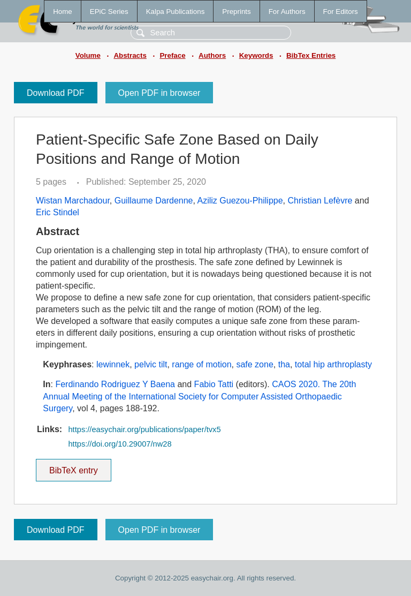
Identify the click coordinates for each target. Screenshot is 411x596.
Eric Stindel (57, 212)
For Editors (340, 11)
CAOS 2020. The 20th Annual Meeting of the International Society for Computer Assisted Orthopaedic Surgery (199, 396)
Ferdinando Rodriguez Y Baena (115, 384)
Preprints (236, 11)
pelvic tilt (150, 364)
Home (62, 11)
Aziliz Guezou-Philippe (240, 200)
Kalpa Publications (175, 11)
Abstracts (129, 55)
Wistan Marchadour (73, 200)
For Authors (287, 11)
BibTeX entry (73, 467)
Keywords (256, 55)
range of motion (201, 364)
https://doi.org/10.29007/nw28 (119, 444)
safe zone (254, 364)
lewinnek (113, 364)
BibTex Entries (311, 55)
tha (284, 364)
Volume (88, 55)
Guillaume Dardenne (154, 200)
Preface (172, 55)
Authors (212, 55)
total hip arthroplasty (333, 364)
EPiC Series (109, 11)
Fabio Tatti (214, 384)
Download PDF (56, 92)
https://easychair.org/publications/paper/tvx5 (144, 429)
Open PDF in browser (159, 92)
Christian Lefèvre (319, 200)
